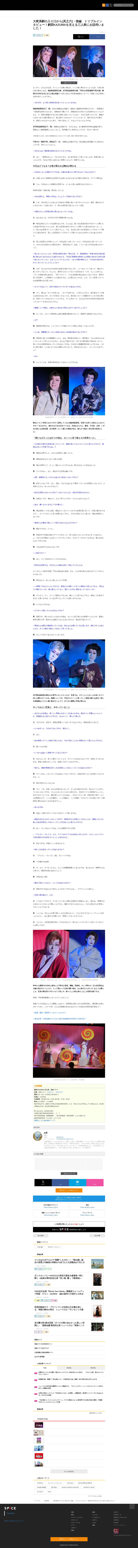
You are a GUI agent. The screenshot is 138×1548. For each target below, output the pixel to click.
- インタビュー (96, 1517)
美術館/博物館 (40, 1487)
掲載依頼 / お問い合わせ (120, 1517)
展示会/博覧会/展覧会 (84, 1483)
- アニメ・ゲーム (75, 1522)
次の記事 (99, 1235)
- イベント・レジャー (76, 1517)
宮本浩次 (39, 1483)
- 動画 (93, 1512)
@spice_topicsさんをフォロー (14, 1521)
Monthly (93, 1368)
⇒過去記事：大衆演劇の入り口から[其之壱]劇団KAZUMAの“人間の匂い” (59, 1019)
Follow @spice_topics (51, 1207)
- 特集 (93, 1525)
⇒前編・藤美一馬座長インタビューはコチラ (49, 1013)
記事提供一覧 (117, 1514)
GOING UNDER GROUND (69, 1487)
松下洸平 (39, 1491)
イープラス (37, 1500)
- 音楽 (72, 1512)
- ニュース (94, 1514)
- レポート (94, 1520)
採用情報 (116, 1520)
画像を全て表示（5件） (69, 82)
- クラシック (74, 1520)
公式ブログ (59, 1092)
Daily (45, 1368)
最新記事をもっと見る (96, 1413)
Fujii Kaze (69, 1483)
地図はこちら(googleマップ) (45, 1120)
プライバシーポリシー (120, 1525)
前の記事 (39, 1235)
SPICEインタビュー (53, 1247)
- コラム (94, 1522)
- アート (73, 1525)
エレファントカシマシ (54, 1483)
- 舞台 (72, 1514)
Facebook (11, 1513)
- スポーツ (73, 1527)
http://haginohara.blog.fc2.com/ (64, 1139)
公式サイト (50, 1092)
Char (48, 1491)
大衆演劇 (39, 1247)
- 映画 (72, 1530)
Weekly (69, 1368)
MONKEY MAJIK (88, 1487)
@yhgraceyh (59, 1137)
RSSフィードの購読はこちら (70, 1190)
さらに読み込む (75, 1471)
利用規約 (116, 1522)
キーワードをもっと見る (96, 1496)
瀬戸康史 (53, 1487)
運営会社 (116, 1512)
